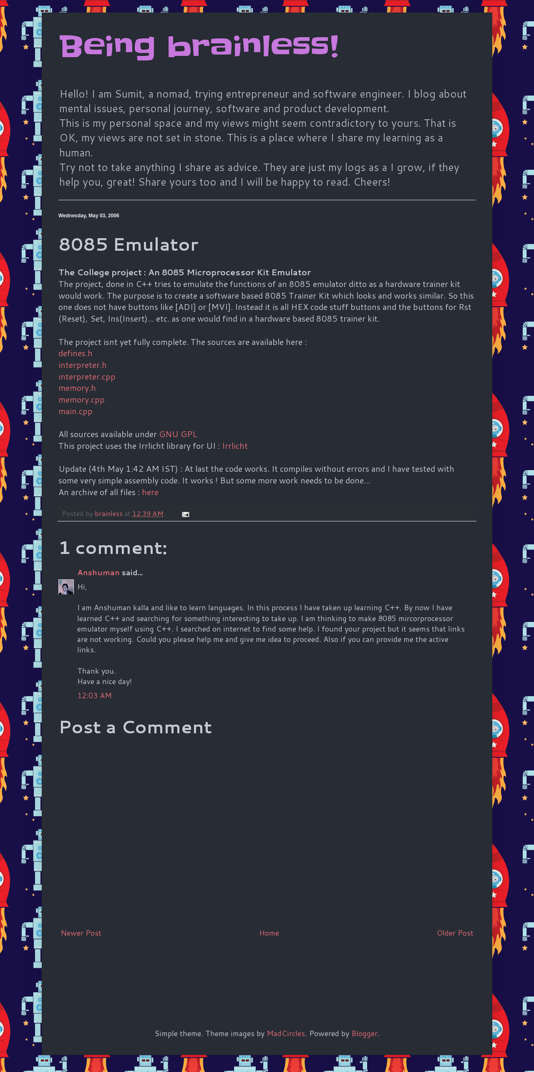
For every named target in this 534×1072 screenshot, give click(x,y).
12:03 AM (94, 695)
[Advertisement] (210, 969)
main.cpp (75, 411)
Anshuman (98, 572)
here (150, 492)
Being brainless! (198, 46)
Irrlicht (235, 445)
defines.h (75, 353)
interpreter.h (82, 364)
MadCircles (286, 1033)
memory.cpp (81, 399)
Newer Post (80, 932)
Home (269, 932)
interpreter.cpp (87, 376)
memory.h (77, 387)
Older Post (455, 932)
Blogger (364, 1033)
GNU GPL (178, 434)
